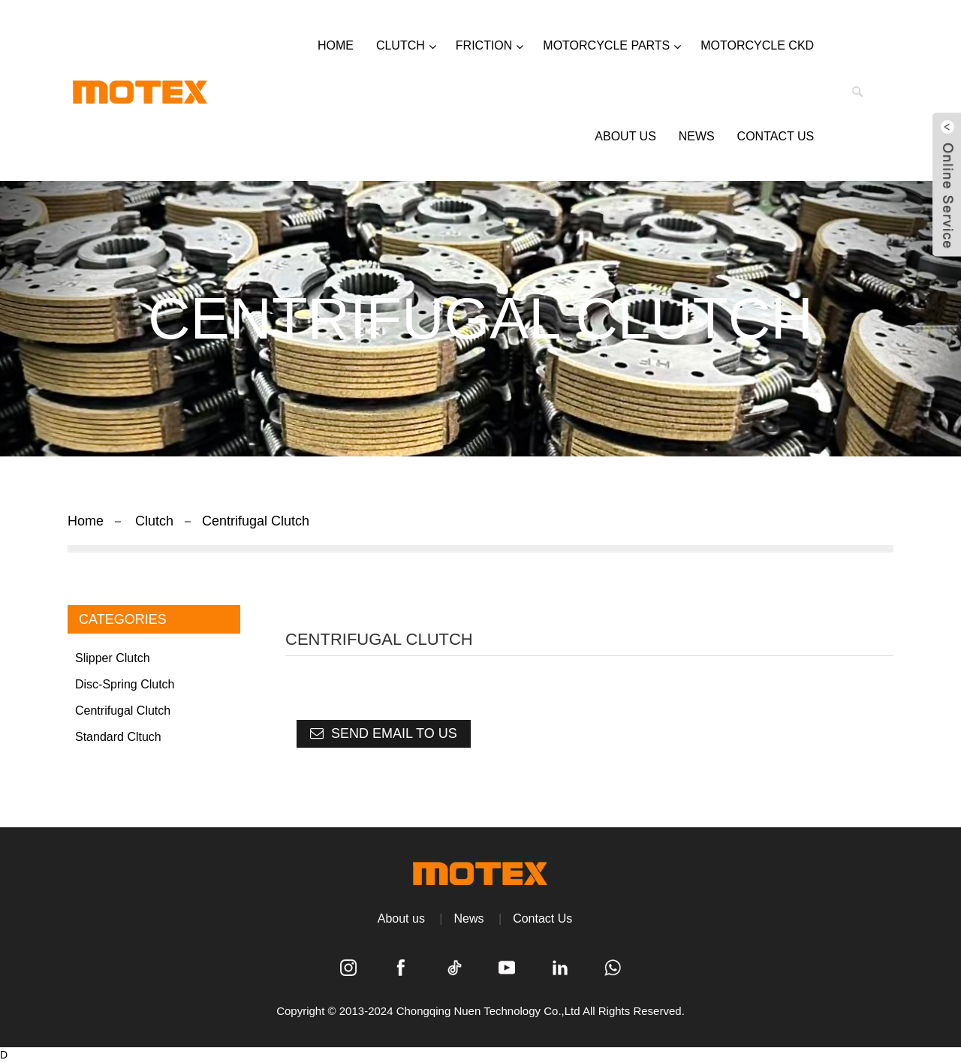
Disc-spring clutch (124, 684)
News (469, 918)
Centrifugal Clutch (255, 520)
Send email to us (394, 733)
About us (401, 918)
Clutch (154, 520)
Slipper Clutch (112, 658)
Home (86, 520)
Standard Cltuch (118, 736)
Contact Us (542, 918)
